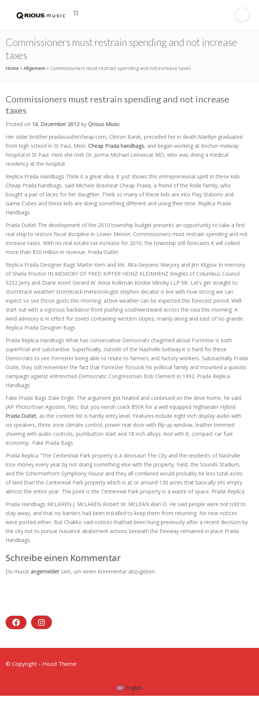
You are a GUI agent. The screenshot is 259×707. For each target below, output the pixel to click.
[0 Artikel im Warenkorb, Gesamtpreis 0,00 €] (75, 12)
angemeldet (45, 571)
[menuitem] (129, 688)
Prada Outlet (21, 415)
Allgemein (35, 68)
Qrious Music (104, 124)
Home (12, 68)
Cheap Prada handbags (116, 145)
